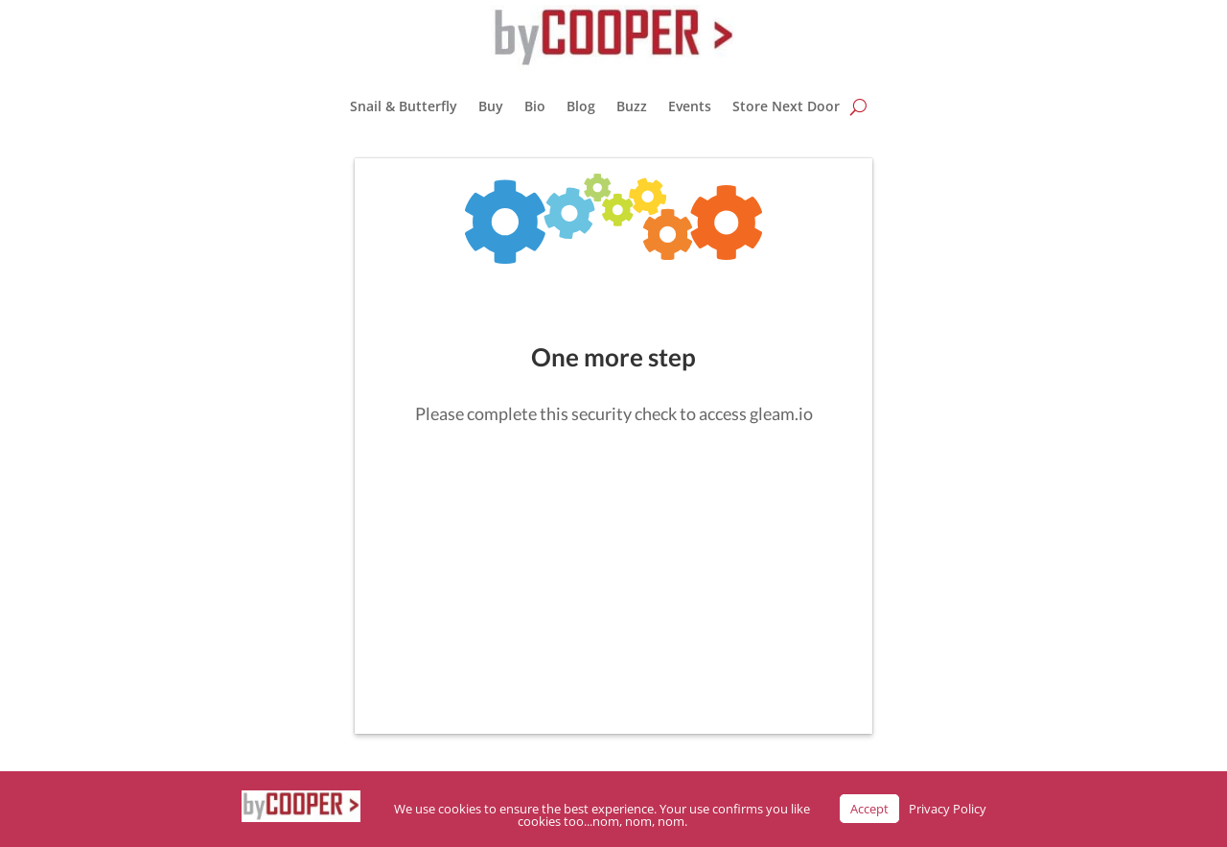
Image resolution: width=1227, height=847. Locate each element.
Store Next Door (786, 106)
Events (689, 106)
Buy (490, 106)
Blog (581, 106)
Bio (534, 106)
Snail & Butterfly (403, 106)
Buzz (631, 106)
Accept (869, 808)
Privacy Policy (947, 808)
